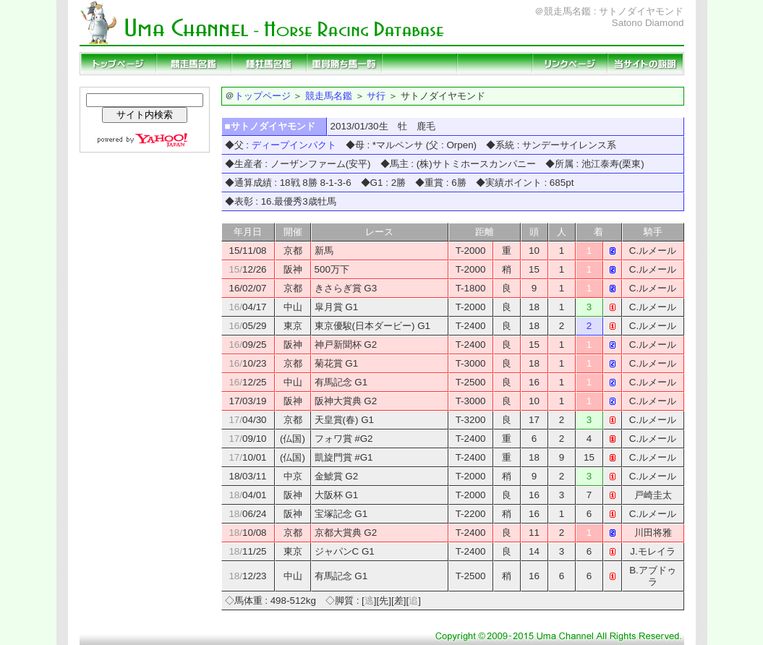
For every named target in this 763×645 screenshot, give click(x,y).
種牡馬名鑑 (269, 64)
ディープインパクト (294, 145)
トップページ (118, 64)
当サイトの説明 (645, 64)
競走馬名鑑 (193, 64)
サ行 (376, 95)
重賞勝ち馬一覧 (344, 64)
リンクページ (570, 64)
